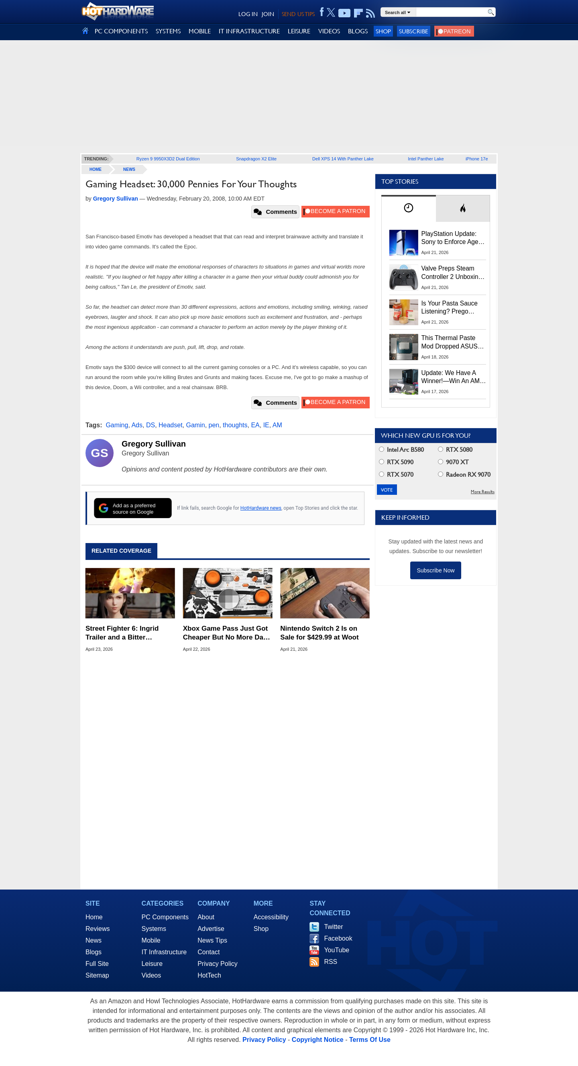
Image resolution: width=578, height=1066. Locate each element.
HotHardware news (260, 508)
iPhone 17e (477, 158)
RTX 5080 (455, 449)
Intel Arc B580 (401, 449)
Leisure (152, 963)
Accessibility (271, 917)
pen (214, 425)
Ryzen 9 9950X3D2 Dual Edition (168, 158)
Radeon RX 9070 (464, 474)
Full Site (97, 963)
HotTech (209, 975)
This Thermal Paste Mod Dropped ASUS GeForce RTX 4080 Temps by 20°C (449, 342)
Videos (151, 975)
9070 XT (453, 462)
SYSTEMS (168, 31)
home (96, 169)
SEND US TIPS (298, 14)
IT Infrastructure (164, 952)
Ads (136, 425)
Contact (208, 952)
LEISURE (299, 31)
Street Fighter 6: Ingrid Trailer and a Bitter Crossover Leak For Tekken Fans (130, 633)
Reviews (97, 928)
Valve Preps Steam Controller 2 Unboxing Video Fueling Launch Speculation (451, 273)
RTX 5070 (396, 474)
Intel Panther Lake (426, 158)
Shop (383, 31)
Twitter (333, 926)
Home (94, 917)
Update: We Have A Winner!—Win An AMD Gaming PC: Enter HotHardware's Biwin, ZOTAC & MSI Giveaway (452, 377)
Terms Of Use (370, 1039)
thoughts (235, 425)
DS (150, 425)
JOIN (268, 14)
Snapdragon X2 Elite (256, 158)
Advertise (210, 928)
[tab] (408, 208)
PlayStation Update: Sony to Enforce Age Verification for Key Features (449, 238)
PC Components (165, 917)
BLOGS (358, 31)
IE (266, 425)
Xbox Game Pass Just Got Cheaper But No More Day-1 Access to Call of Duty (226, 633)
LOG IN (248, 14)
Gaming (117, 425)
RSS (330, 961)
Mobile (151, 940)
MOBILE (200, 31)
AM (277, 425)
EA (255, 425)
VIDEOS (329, 31)
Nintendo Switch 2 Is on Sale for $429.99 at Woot (319, 633)
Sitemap (97, 975)
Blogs (93, 952)
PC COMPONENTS (121, 31)
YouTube (336, 950)
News (129, 169)
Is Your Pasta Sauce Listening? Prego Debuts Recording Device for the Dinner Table (450, 308)
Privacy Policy (217, 963)
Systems (154, 928)
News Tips (212, 940)
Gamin (195, 425)
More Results (483, 491)
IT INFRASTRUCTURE (249, 31)
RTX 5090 (396, 462)
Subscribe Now (435, 570)
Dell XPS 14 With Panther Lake (343, 158)
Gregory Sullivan (154, 443)
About (205, 917)
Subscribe (413, 31)
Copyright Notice (318, 1039)
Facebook (338, 938)
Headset (171, 425)
